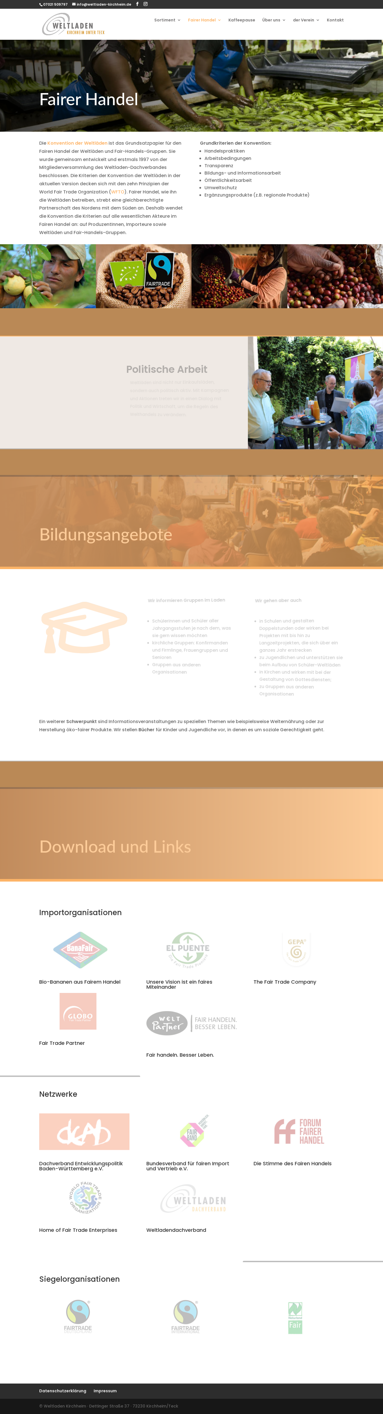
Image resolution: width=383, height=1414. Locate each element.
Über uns (271, 20)
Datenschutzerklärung (62, 1391)
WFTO (117, 192)
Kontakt (335, 20)
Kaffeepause (241, 20)
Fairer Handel (202, 20)
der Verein (303, 20)
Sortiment (164, 20)
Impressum (105, 1391)
